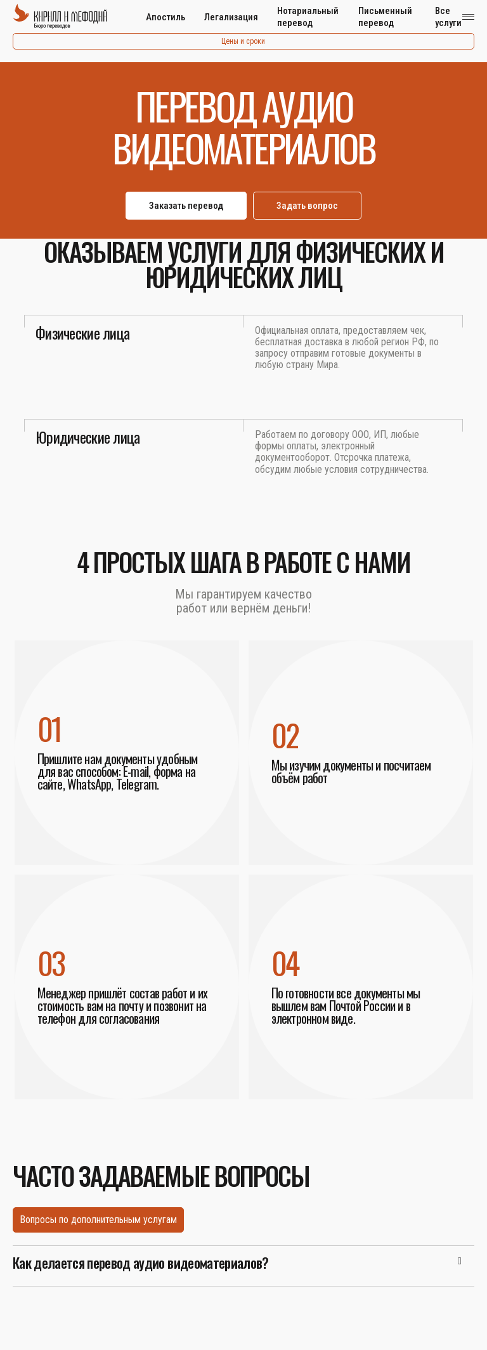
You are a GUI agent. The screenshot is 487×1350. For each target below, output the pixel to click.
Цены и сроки (243, 41)
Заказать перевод (186, 205)
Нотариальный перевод (308, 17)
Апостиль (165, 17)
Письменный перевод (385, 17)
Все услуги (448, 17)
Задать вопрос (307, 205)
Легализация (231, 17)
